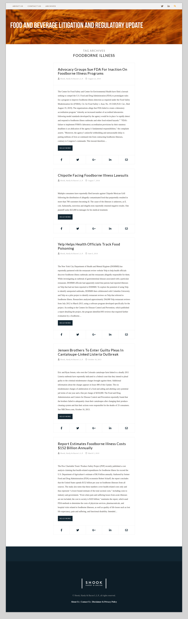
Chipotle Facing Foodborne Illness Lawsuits (88, 177)
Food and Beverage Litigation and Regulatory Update (82, 27)
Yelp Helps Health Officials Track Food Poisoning (91, 250)
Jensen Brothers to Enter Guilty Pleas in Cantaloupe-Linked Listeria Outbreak (93, 356)
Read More (65, 148)
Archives (51, 6)
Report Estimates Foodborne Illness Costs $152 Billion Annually (89, 449)
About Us (18, 6)
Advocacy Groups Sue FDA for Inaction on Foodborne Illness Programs (92, 71)
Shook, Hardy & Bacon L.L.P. (71, 79)
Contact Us (34, 6)
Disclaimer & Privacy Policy (104, 606)
